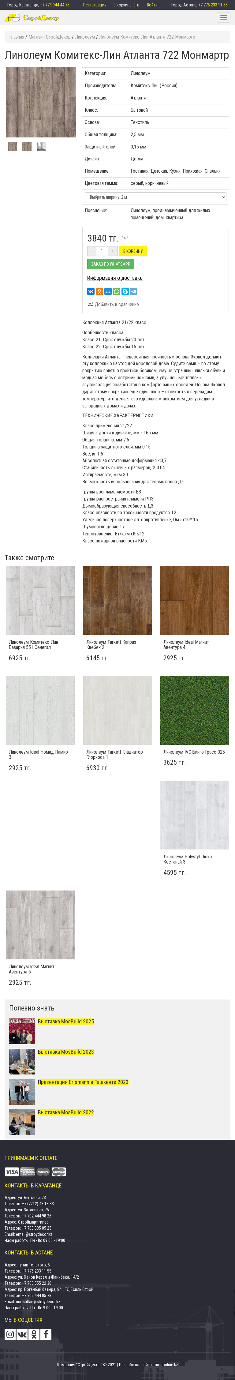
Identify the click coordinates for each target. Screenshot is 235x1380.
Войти (152, 4)
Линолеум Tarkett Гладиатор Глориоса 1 (114, 754)
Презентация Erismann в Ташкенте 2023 (83, 1082)
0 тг (137, 4)
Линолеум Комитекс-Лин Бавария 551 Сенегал (33, 645)
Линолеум (141, 73)
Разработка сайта (135, 1364)
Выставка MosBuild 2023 (66, 1051)
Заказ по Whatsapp (110, 264)
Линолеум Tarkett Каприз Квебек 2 (111, 645)
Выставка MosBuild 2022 (66, 1112)
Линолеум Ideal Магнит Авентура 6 (31, 969)
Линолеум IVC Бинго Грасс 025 (194, 752)
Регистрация (95, 4)
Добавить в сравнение (113, 304)
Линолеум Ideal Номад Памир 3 (38, 754)
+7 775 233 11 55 (213, 4)
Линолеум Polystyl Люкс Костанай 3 (187, 859)
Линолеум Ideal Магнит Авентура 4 (186, 645)
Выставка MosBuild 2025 (66, 1021)
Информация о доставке (115, 278)
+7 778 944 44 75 (54, 4)
